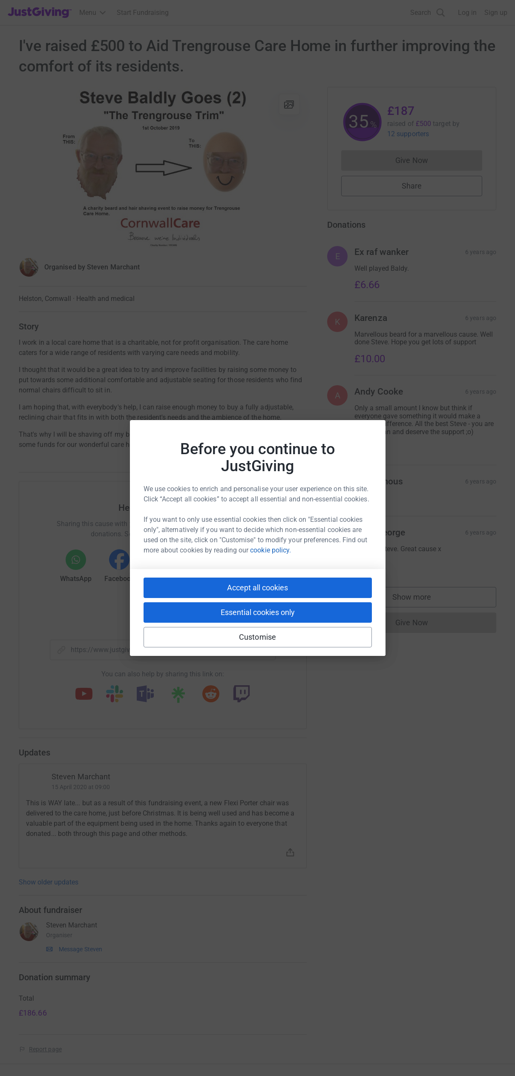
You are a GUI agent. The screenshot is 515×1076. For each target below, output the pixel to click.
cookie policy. (270, 550)
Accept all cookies (257, 587)
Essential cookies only (258, 612)
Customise (257, 636)
